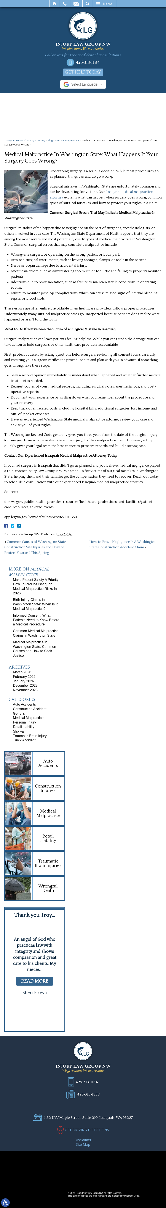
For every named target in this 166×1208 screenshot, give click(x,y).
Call (65, 3)
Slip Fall (19, 731)
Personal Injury (24, 722)
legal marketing (100, 1196)
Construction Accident (29, 709)
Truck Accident (24, 740)
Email (76, 3)
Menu (107, 3)
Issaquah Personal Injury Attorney (24, 140)
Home (54, 3)
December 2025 (25, 685)
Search (88, 3)
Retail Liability (23, 727)
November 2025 (25, 690)
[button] (26, 1017)
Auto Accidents (24, 704)
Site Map (83, 1144)
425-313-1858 (88, 1094)
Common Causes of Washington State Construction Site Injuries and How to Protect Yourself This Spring (35, 547)
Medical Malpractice (67, 140)
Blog (50, 140)
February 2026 (24, 676)
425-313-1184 (88, 62)
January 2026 (23, 681)
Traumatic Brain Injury (30, 736)
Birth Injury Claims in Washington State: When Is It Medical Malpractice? (35, 604)
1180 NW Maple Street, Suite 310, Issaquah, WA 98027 (88, 1118)
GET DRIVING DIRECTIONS (87, 1130)
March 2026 (22, 672)
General (19, 713)
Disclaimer (83, 1140)
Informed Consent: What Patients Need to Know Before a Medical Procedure (36, 620)
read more (34, 981)
